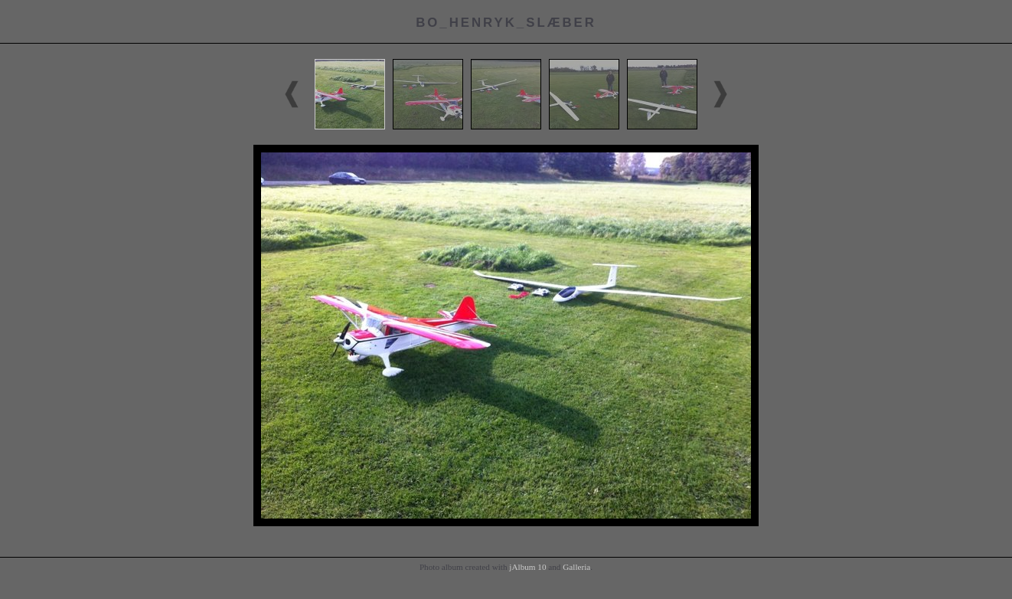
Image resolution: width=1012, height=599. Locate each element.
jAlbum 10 (527, 566)
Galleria (576, 566)
